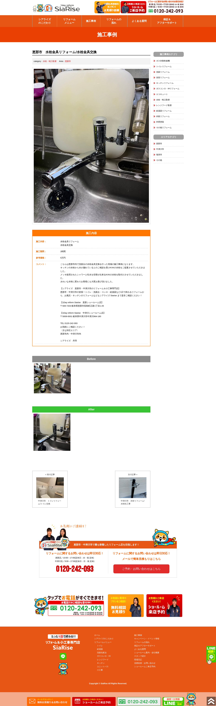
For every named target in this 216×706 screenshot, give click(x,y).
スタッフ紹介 (140, 656)
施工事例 (91, 21)
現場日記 (138, 659)
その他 (159, 160)
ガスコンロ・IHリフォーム (167, 88)
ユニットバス (103, 666)
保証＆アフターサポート (144, 646)
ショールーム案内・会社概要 (146, 652)
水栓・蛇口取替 (49, 61)
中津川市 (160, 149)
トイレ (100, 646)
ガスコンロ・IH (103, 656)
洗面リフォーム (163, 72)
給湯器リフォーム (164, 111)
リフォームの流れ (142, 642)
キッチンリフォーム (165, 83)
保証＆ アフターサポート (167, 21)
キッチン (101, 663)
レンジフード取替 (164, 105)
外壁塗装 (160, 122)
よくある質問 (139, 21)
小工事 (100, 670)
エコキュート (162, 94)
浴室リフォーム (163, 77)
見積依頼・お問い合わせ (144, 663)
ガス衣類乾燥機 (163, 61)
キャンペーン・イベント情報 (146, 638)
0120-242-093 (74, 569)
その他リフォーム (164, 127)
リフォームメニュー (69, 21)
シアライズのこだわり (44, 21)
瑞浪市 (159, 154)
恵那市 (68, 61)
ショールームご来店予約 (144, 666)
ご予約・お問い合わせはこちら (141, 568)
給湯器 (100, 649)
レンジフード (103, 659)
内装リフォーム (163, 116)
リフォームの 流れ (113, 21)
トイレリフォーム (164, 66)
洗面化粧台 (102, 652)
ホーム (97, 635)
